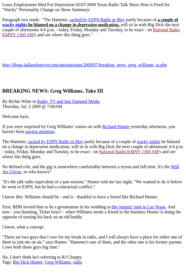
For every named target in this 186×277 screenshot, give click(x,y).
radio (77, 262)
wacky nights (14, 24)
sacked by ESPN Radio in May (97, 19)
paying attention (40, 131)
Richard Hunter (116, 126)
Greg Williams (58, 262)
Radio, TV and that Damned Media (68, 101)
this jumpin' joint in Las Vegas (138, 206)
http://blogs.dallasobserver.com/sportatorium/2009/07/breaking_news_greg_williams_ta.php (84, 64)
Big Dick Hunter (27, 262)
